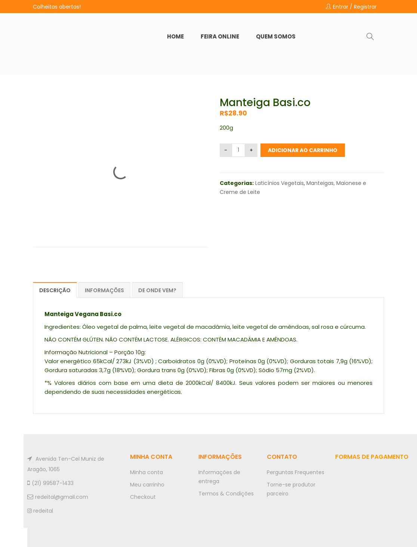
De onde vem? (157, 290)
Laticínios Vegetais (279, 183)
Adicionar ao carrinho (302, 150)
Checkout (143, 497)
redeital (40, 510)
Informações (104, 290)
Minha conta (146, 472)
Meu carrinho (147, 484)
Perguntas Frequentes (295, 472)
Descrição (55, 290)
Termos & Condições (226, 493)
